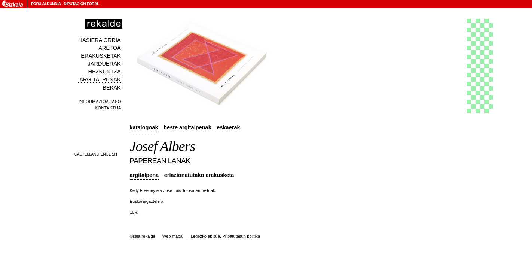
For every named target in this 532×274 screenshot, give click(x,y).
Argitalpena (144, 175)
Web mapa (172, 236)
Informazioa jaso (100, 101)
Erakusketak (100, 56)
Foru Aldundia (46, 4)
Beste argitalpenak (187, 127)
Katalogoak (144, 127)
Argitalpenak (99, 79)
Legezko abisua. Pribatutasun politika (225, 236)
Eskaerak (228, 127)
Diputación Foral (81, 4)
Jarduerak (104, 64)
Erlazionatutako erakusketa (199, 175)
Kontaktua (108, 107)
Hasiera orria (100, 40)
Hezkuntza (104, 72)
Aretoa (109, 48)
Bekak (112, 88)
